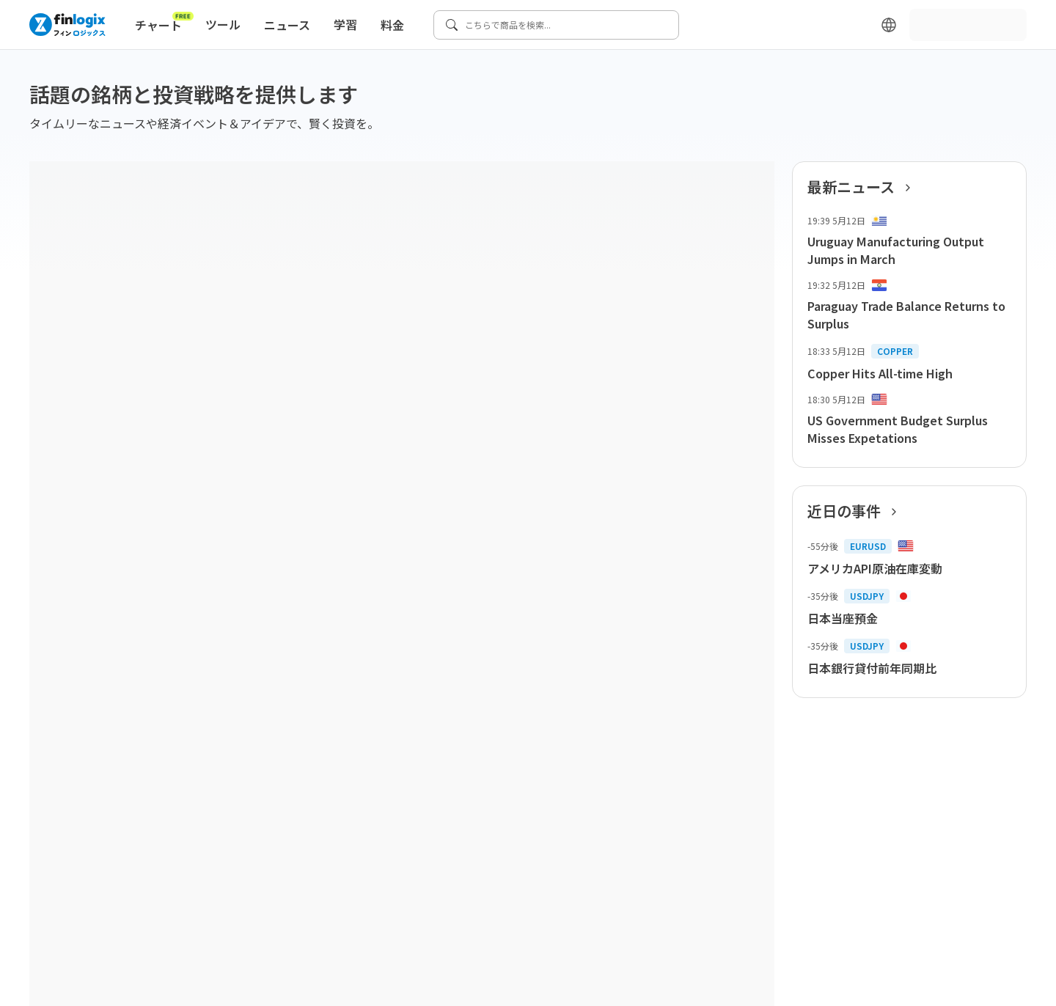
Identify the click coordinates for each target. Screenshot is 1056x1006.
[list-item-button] (909, 241)
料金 (392, 25)
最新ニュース (863, 187)
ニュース (287, 25)
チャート (164, 22)
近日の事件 (856, 511)
